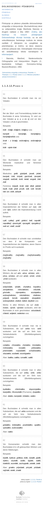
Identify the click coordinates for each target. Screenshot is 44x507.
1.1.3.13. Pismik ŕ (36, 482)
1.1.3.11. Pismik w (36, 479)
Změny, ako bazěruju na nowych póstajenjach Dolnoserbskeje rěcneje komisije (22, 35)
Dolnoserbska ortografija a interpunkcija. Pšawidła (17, 72)
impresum (18, 502)
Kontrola (6, 18)
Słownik (6, 15)
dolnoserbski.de (9, 3)
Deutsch (38, 3)
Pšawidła (6, 12)
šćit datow (25, 502)
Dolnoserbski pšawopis (18, 6)
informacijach (7, 54)
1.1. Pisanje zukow (16, 75)
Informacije (7, 9)
